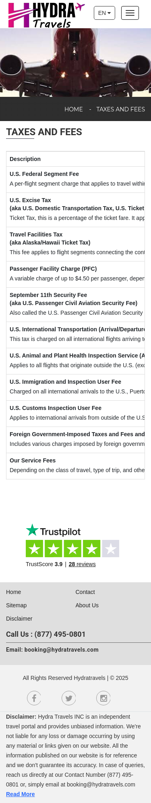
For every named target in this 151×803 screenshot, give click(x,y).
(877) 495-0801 (60, 634)
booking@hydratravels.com (62, 649)
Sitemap (16, 605)
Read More (20, 794)
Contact (85, 592)
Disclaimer (19, 618)
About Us (87, 605)
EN (104, 13)
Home (73, 109)
